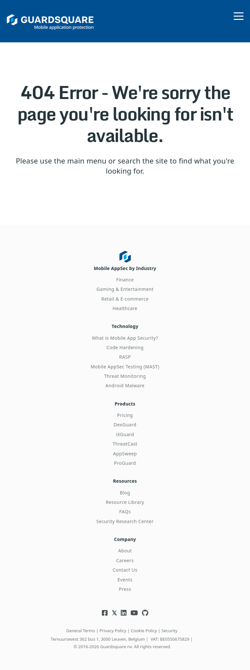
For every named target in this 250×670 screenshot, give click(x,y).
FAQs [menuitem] (125, 511)
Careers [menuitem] (125, 560)
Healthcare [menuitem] (125, 308)
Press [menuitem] (125, 589)
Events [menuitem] (125, 580)
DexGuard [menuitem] (125, 424)
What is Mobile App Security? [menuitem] (125, 338)
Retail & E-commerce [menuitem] (124, 299)
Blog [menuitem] (125, 493)
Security (169, 631)
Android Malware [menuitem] (125, 385)
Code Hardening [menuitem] (125, 347)
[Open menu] (238, 15)
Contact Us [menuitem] (125, 570)
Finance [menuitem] (125, 280)
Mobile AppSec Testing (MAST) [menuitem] (124, 367)
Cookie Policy (144, 631)
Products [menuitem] (125, 404)
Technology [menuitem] (125, 326)
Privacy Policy (113, 631)
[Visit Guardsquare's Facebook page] (105, 612)
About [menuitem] (125, 551)
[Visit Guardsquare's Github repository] (145, 612)
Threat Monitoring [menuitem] (125, 376)
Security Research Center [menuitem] (125, 521)
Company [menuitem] (125, 539)
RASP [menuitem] (125, 357)
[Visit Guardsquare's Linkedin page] (124, 612)
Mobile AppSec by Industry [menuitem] (125, 268)
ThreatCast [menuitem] (125, 444)
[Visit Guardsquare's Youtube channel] (134, 612)
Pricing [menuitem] (125, 415)
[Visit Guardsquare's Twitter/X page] (114, 612)
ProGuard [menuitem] (125, 463)
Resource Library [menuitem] (125, 502)
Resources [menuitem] (125, 481)
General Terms (80, 631)
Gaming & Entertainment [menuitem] (125, 289)
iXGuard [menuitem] (125, 434)
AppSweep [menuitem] (125, 453)
